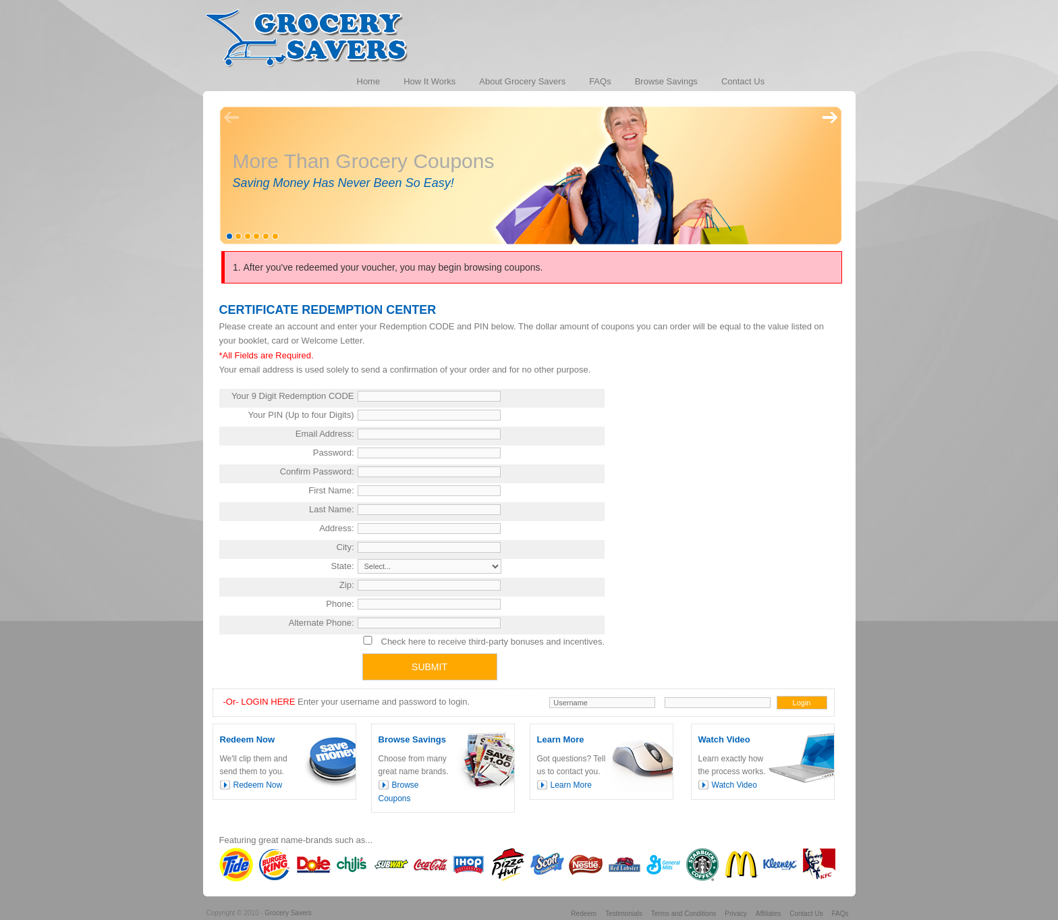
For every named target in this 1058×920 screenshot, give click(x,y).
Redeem (583, 913)
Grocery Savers (287, 913)
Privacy (736, 913)
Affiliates (768, 913)
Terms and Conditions (684, 913)
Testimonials (623, 913)
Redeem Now (258, 785)
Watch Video (734, 785)
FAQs (839, 913)
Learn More (571, 785)
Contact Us (806, 913)
